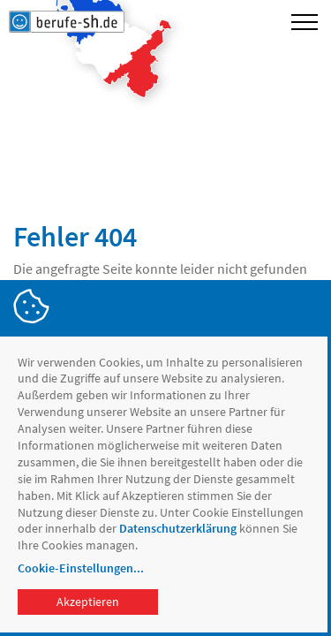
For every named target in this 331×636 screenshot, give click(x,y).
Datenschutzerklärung (178, 528)
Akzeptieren (87, 602)
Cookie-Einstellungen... (81, 568)
